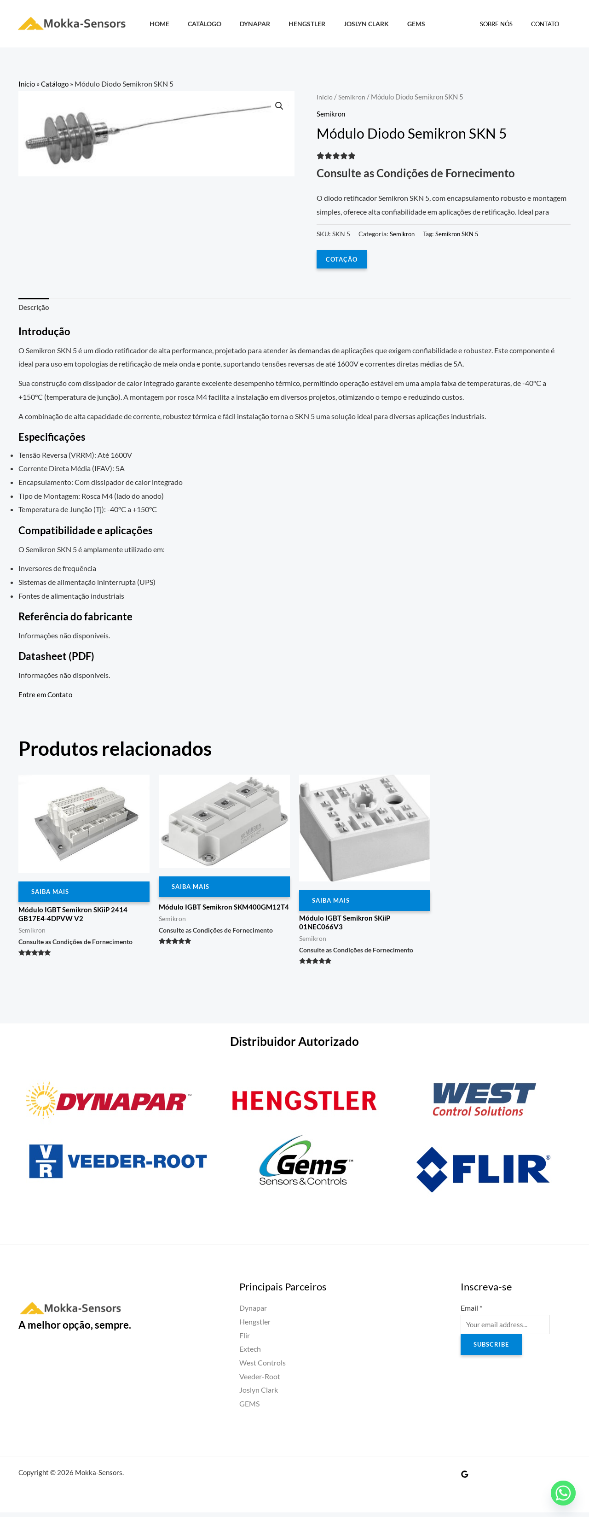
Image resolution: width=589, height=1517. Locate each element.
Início (27, 83)
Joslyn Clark (343, 24)
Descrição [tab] (35, 308)
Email (471, 1312)
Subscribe (493, 1350)
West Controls (262, 1367)
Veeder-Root (259, 1381)
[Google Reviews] (465, 1479)
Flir (244, 1340)
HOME (157, 24)
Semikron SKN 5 (461, 234)
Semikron (353, 97)
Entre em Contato (46, 695)
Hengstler (289, 24)
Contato (548, 24)
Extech (250, 1353)
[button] (279, 106)
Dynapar (242, 24)
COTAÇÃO (342, 259)
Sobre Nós (506, 24)
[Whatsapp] (563, 1493)
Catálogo (197, 24)
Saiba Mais (51, 894)
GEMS (388, 24)
